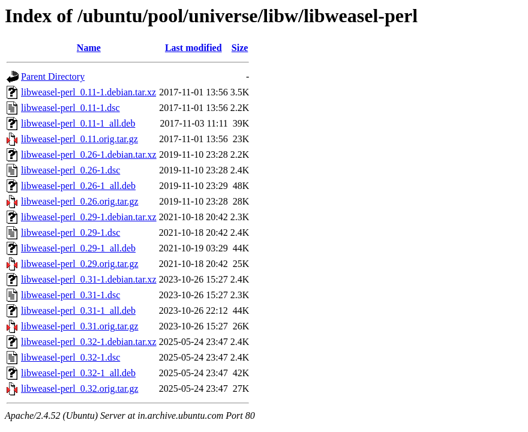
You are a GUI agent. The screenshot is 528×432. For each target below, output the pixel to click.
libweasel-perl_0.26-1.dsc (70, 170)
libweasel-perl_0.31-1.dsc (70, 295)
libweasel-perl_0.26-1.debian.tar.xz (89, 154)
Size (240, 48)
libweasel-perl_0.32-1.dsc (70, 357)
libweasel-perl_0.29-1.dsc (70, 232)
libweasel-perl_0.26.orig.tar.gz (80, 201)
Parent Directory (53, 76)
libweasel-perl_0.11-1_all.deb (78, 123)
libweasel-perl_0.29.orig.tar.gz (80, 264)
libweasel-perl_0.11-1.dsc (70, 108)
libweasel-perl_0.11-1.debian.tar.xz (88, 92)
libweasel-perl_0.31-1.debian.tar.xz (89, 279)
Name (89, 48)
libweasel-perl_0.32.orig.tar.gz (80, 388)
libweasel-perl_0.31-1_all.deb (78, 310)
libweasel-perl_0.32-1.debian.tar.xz (89, 342)
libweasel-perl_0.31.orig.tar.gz (80, 326)
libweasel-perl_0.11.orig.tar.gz (79, 139)
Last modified (193, 48)
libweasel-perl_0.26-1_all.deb (78, 186)
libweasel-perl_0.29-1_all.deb (78, 248)
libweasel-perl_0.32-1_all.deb (78, 373)
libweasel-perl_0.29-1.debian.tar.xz (89, 217)
